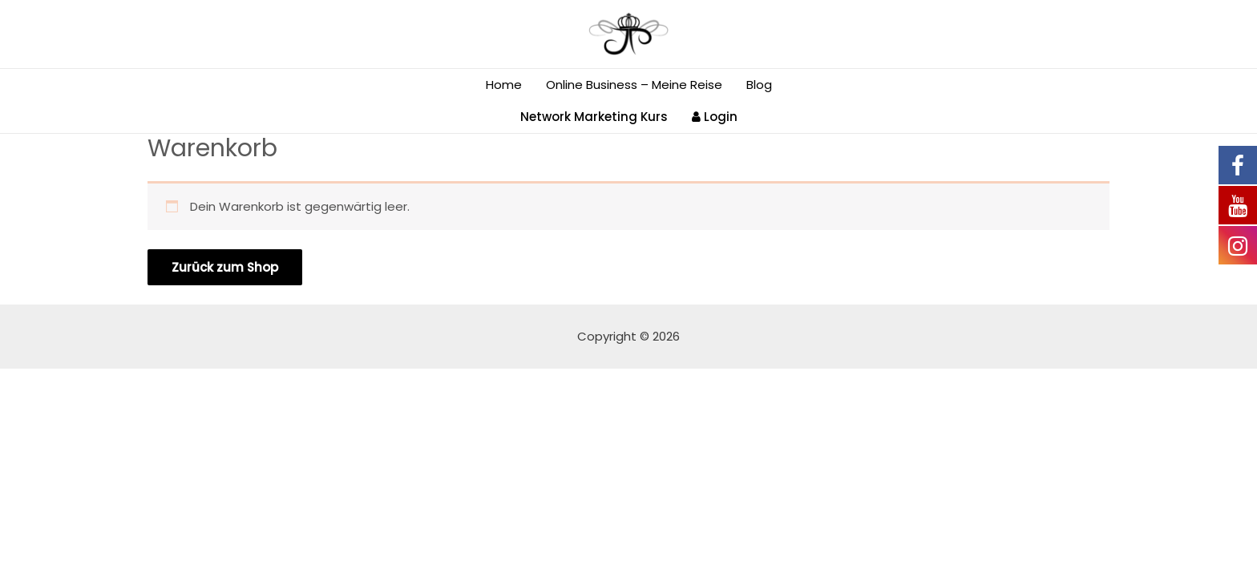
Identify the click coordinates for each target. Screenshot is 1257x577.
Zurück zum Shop (225, 267)
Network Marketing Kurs (594, 116)
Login (715, 116)
